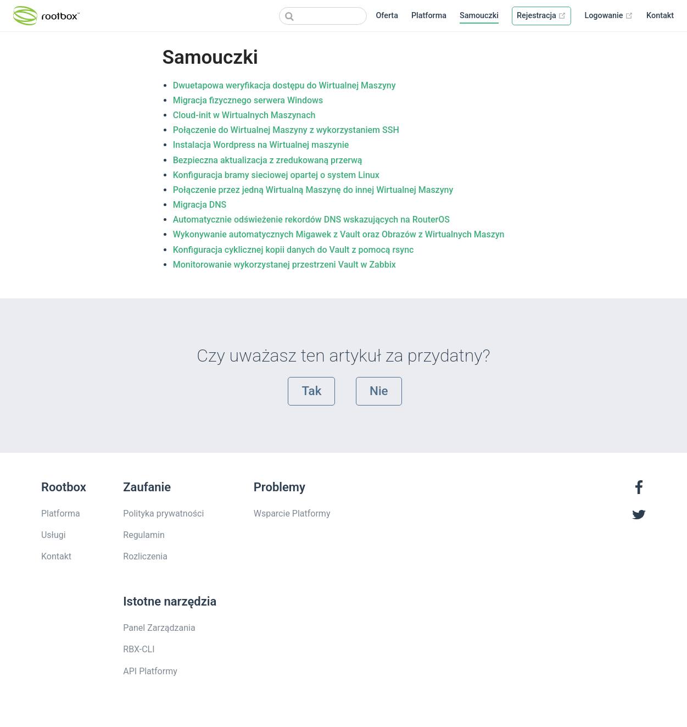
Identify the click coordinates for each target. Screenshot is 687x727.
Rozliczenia (145, 556)
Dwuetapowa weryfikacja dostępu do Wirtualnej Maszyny (284, 85)
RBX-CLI (138, 649)
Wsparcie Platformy (292, 513)
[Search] (323, 16)
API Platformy (150, 671)
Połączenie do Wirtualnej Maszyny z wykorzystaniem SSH (286, 130)
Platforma (428, 15)
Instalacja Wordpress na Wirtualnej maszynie (261, 145)
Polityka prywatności (163, 513)
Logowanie (608, 15)
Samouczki (479, 15)
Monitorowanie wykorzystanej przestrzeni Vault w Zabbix (284, 264)
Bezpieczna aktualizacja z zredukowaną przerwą (267, 160)
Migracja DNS (200, 204)
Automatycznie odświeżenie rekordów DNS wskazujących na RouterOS (311, 219)
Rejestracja (541, 15)
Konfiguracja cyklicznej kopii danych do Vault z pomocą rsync (293, 250)
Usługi (53, 535)
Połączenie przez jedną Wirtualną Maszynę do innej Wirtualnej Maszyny (313, 190)
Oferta (387, 15)
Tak (311, 391)
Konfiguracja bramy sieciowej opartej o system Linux (276, 175)
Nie (379, 391)
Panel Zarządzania (159, 628)
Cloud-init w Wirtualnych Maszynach (244, 115)
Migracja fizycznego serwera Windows (248, 100)
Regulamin (144, 535)
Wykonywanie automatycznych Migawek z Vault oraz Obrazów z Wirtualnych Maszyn (339, 234)
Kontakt (660, 15)
